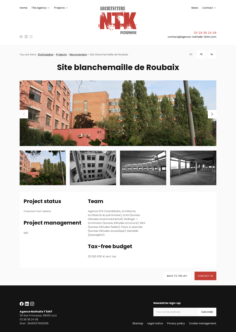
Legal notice (155, 323)
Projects (59, 8)
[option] (118, 113)
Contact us (205, 276)
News (194, 8)
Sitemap (137, 323)
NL (212, 54)
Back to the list (177, 276)
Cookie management (202, 323)
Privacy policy (176, 323)
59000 (38, 315)
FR (201, 54)
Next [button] (212, 114)
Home (23, 8)
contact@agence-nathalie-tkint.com (192, 37)
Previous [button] (24, 114)
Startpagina (45, 54)
